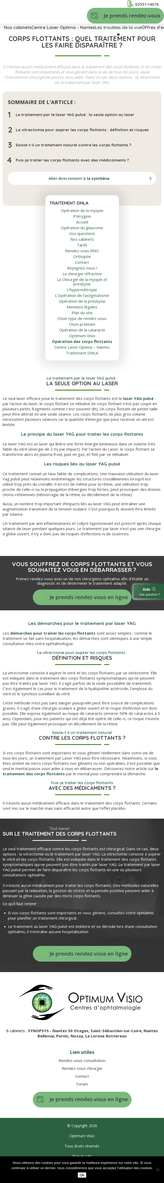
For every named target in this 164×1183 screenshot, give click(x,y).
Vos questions (82, 233)
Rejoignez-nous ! (82, 268)
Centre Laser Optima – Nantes (82, 347)
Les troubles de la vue (118, 27)
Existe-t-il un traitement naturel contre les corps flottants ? (73, 144)
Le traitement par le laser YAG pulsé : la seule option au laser (75, 114)
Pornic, (63, 1035)
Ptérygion (82, 216)
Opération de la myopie (82, 210)
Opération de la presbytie (82, 301)
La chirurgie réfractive (82, 274)
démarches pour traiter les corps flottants (53, 633)
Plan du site (82, 313)
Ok (82, 1175)
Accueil (82, 222)
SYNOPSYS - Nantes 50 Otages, (59, 1030)
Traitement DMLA (82, 353)
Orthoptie (82, 256)
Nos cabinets (17, 27)
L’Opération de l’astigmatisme (82, 295)
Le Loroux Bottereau (105, 1035)
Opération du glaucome (82, 228)
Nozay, (78, 1035)
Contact (82, 262)
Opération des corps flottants (82, 341)
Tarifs (82, 245)
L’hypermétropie (82, 290)
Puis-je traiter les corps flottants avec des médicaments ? (72, 160)
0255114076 (143, 4)
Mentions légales (82, 307)
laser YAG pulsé (138, 398)
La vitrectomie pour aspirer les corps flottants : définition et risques (82, 129)
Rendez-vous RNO (82, 251)
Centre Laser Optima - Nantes (63, 27)
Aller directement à (79, 178)
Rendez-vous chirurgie (82, 1068)
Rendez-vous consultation (82, 1060)
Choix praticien (82, 324)
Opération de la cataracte (82, 330)
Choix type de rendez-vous (82, 318)
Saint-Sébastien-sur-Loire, (117, 1030)
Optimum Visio (82, 336)
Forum (82, 1084)
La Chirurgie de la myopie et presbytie (82, 281)
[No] (157, 1169)
